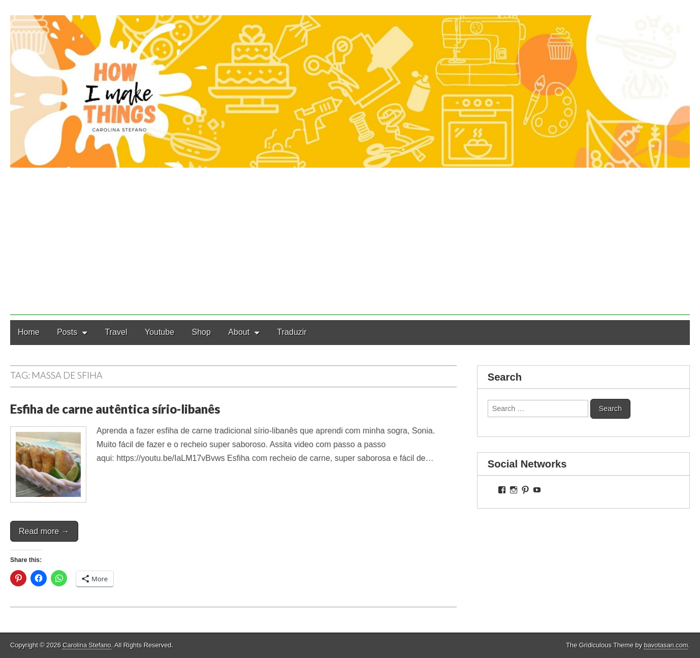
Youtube (159, 332)
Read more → (44, 531)
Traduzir (292, 332)
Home (29, 332)
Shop (201, 332)
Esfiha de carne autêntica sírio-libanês (115, 408)
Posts (67, 332)
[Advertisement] (350, 244)
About (238, 332)
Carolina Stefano (86, 645)
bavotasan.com (666, 645)
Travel (116, 332)
